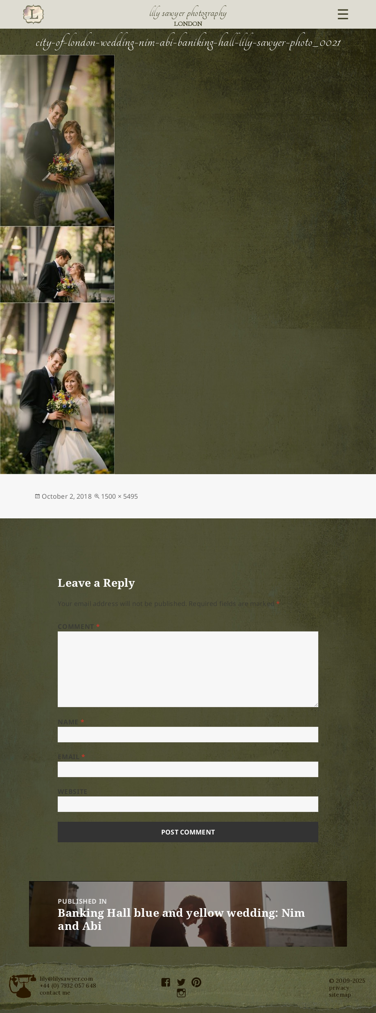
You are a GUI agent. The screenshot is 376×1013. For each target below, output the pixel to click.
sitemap (340, 994)
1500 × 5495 (119, 496)
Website (72, 791)
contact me (55, 992)
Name (71, 721)
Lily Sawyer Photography (188, 12)
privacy (339, 987)
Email (71, 756)
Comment (79, 626)
